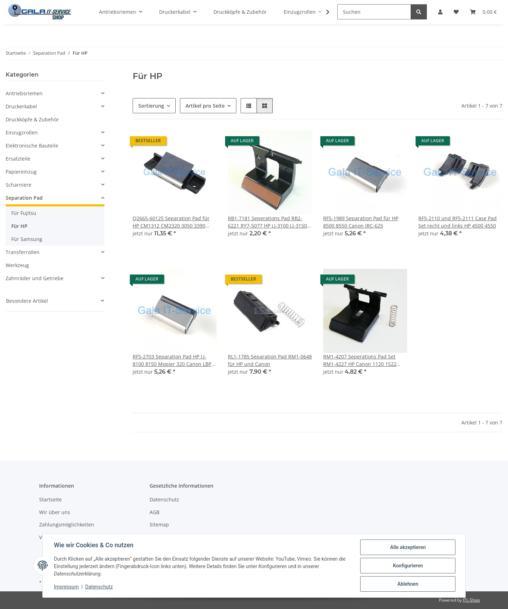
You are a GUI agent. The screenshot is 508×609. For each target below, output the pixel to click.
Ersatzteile (18, 158)
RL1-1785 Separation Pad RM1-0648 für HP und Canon (270, 360)
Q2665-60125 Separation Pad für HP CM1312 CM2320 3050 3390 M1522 (171, 222)
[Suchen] (374, 11)
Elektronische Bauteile (32, 145)
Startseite (50, 499)
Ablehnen (407, 584)
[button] (249, 105)
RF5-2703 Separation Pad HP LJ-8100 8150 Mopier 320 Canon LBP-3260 (173, 360)
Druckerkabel (21, 106)
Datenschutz (99, 587)
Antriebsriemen (24, 93)
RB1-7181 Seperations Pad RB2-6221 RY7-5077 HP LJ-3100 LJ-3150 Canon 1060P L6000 (267, 222)
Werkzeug (17, 265)
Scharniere (18, 184)
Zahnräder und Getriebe (35, 278)
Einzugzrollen (22, 132)
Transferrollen (23, 252)
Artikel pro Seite (205, 105)
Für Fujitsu (23, 213)
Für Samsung (26, 239)
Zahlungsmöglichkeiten (66, 524)
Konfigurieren (408, 565)
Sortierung (151, 105)
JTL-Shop (471, 600)
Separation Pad (24, 197)
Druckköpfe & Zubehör (32, 119)
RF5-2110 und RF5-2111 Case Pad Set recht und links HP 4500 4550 (457, 222)
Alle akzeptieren (407, 547)
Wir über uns (54, 512)
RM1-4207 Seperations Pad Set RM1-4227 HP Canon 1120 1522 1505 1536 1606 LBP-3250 (360, 360)
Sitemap (159, 524)
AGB (154, 512)
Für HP (19, 226)
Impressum (66, 587)
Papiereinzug (21, 171)
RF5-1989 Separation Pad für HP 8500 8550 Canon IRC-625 (360, 222)
